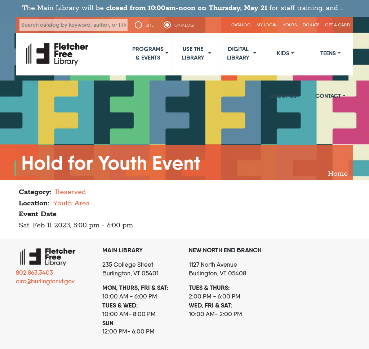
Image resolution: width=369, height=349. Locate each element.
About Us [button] (283, 95)
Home (338, 173)
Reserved (70, 192)
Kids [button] (283, 53)
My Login (267, 24)
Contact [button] (328, 95)
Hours (290, 24)
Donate (311, 24)
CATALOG (184, 25)
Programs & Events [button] (148, 53)
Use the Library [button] (193, 53)
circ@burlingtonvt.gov (45, 281)
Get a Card (337, 24)
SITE (150, 25)
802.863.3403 (34, 272)
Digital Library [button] (238, 53)
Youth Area (71, 203)
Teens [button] (328, 53)
